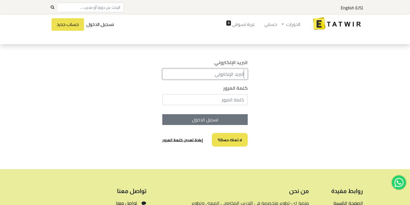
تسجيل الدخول (100, 24)
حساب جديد (68, 24)
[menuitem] (270, 24)
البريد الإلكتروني (231, 62)
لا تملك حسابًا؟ (230, 139)
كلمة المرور (235, 88)
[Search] (52, 7)
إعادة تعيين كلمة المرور (182, 139)
